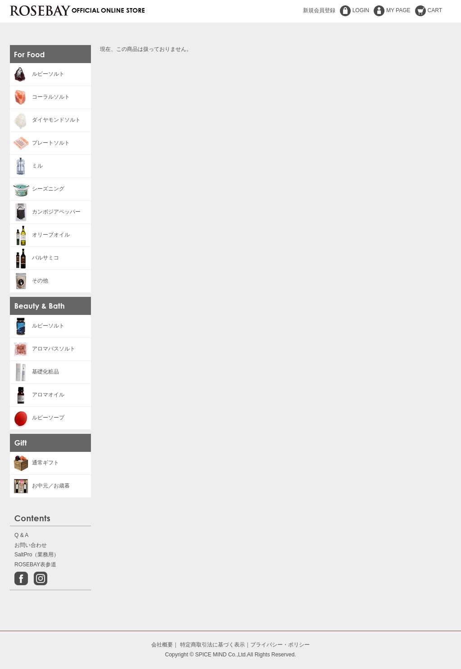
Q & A (21, 535)
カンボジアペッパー (45, 212)
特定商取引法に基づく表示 (212, 645)
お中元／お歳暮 (40, 485)
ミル (26, 166)
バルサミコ (34, 258)
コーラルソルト (40, 97)
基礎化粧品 (34, 372)
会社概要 (162, 645)
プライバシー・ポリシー (280, 645)
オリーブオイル (40, 235)
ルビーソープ (37, 417)
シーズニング (37, 189)
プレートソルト (40, 143)
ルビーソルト (37, 74)
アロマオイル (37, 394)
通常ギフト (34, 463)
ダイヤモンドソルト (45, 120)
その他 (29, 281)
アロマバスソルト (42, 349)
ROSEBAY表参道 (35, 564)
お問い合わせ (30, 545)
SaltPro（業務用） (36, 554)
